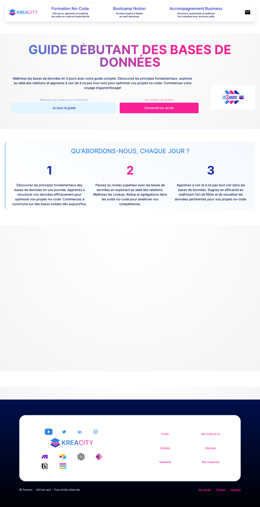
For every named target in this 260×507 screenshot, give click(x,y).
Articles (165, 448)
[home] (28, 12)
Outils (165, 434)
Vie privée (204, 489)
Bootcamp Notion (129, 8)
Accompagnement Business (196, 8)
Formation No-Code (70, 8)
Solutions (165, 462)
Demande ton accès (159, 108)
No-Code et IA (210, 434)
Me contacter (210, 462)
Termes (221, 489)
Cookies (235, 489)
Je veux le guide (64, 108)
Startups (210, 448)
